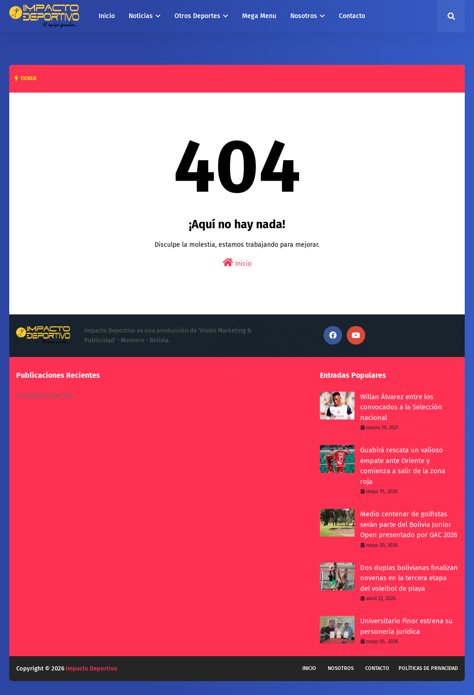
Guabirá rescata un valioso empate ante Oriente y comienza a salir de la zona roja (402, 466)
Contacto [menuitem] (352, 16)
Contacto (377, 668)
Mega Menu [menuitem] (259, 16)
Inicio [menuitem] (107, 16)
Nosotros (341, 668)
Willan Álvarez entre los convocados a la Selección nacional (401, 407)
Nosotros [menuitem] (303, 16)
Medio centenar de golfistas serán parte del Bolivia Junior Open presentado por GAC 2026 (408, 524)
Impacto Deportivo (92, 668)
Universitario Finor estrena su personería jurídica (406, 626)
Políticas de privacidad (428, 668)
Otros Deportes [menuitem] (197, 16)
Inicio (237, 263)
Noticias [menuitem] (141, 16)
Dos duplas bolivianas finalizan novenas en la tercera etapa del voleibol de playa (409, 578)
